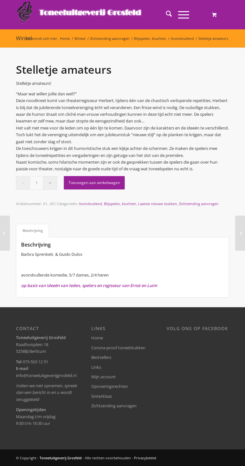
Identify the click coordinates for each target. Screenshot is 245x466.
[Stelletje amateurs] (5, 233)
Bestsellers (101, 357)
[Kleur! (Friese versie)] (240, 233)
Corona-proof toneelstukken (118, 348)
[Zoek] (166, 14)
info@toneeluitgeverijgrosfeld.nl (46, 375)
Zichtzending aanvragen (199, 203)
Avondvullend (90, 203)
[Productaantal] (36, 183)
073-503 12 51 (35, 362)
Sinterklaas (101, 396)
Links (96, 367)
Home (97, 338)
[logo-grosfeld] (80, 14)
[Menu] (180, 14)
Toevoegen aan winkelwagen (94, 182)
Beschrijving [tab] (33, 230)
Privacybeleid (145, 457)
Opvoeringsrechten (109, 386)
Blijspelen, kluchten (120, 203)
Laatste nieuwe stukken (157, 203)
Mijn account (103, 377)
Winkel (24, 38)
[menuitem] (166, 14)
